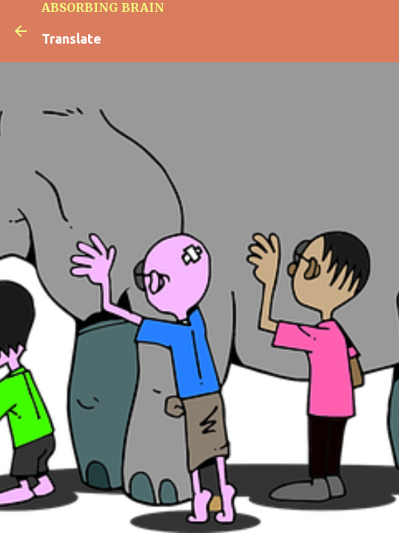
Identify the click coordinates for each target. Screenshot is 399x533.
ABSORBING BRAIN (102, 7)
